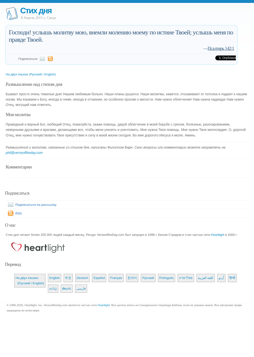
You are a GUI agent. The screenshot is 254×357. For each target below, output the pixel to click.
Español (99, 278)
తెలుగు (66, 288)
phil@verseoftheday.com (24, 153)
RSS (18, 213)
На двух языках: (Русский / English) (30, 280)
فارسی (81, 288)
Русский (148, 278)
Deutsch (82, 278)
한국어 (132, 278)
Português (166, 278)
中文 (68, 278)
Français (116, 278)
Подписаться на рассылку (31, 204)
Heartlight (217, 235)
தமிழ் (53, 288)
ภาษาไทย (186, 278)
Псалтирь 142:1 (221, 48)
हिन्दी (232, 278)
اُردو (221, 278)
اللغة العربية (206, 278)
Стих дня (36, 10)
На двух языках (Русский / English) (31, 74)
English (54, 278)
